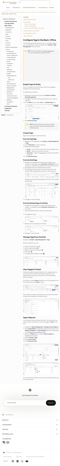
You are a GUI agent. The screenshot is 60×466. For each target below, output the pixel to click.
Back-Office (15, 12)
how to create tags (48, 51)
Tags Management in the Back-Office (47, 12)
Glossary (7, 110)
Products (7, 36)
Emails (8, 61)
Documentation (4, 12)
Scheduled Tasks (11, 71)
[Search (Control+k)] (34, 2)
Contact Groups (11, 59)
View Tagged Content (29, 33)
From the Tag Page (30, 24)
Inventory (8, 43)
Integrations (9, 63)
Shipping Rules (10, 88)
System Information (12, 96)
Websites (9, 100)
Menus (8, 81)
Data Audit (9, 69)
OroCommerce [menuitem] (43, 7)
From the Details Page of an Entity (34, 28)
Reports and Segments (11, 47)
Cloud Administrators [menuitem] (29, 7)
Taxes (7, 40)
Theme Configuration (12, 55)
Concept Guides (8, 23)
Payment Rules (10, 89)
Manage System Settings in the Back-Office (28, 12)
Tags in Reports (27, 36)
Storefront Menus (11, 83)
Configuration (10, 51)
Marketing (8, 38)
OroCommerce (9, 414)
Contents (25, 17)
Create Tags (26, 22)
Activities (7, 45)
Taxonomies (11, 79)
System (7, 49)
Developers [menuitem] (16, 7)
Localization (9, 102)
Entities (8, 73)
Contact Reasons (11, 57)
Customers (8, 32)
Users (10, 12)
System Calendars (11, 85)
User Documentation (9, 19)
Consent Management (12, 98)
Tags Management (11, 75)
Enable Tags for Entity (29, 19)
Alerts (8, 104)
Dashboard (8, 30)
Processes (9, 93)
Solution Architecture (10, 21)
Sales (7, 34)
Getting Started (9, 27)
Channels (9, 65)
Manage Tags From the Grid (31, 31)
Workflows (9, 92)
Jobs (8, 67)
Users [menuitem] (8, 7)
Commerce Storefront (10, 106)
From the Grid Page (30, 26)
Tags (9, 77)
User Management (11, 53)
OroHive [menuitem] (51, 7)
